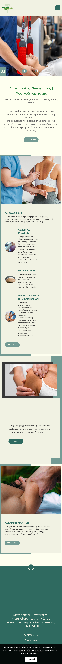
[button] (24, 71)
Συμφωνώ (31, 659)
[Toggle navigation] (57, 7)
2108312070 (32, 635)
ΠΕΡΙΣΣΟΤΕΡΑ (31, 140)
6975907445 (32, 640)
